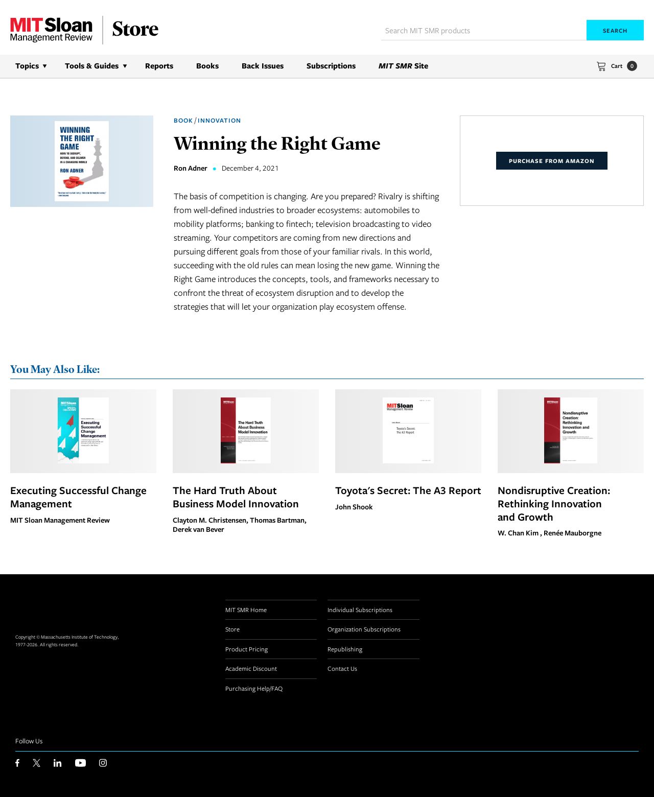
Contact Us (342, 668)
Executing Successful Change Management (78, 496)
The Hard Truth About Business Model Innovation (236, 496)
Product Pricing (246, 649)
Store (232, 629)
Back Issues (263, 65)
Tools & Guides (92, 65)
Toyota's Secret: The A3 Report (408, 490)
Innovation (219, 120)
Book (183, 120)
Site (403, 65)
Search (615, 30)
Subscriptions (331, 65)
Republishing (345, 649)
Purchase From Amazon (552, 161)
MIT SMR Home (246, 609)
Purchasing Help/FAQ (254, 688)
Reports (159, 65)
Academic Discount (251, 668)
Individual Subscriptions (360, 609)
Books (207, 65)
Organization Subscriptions (364, 629)
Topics (27, 65)
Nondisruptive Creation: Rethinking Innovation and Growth (554, 503)
